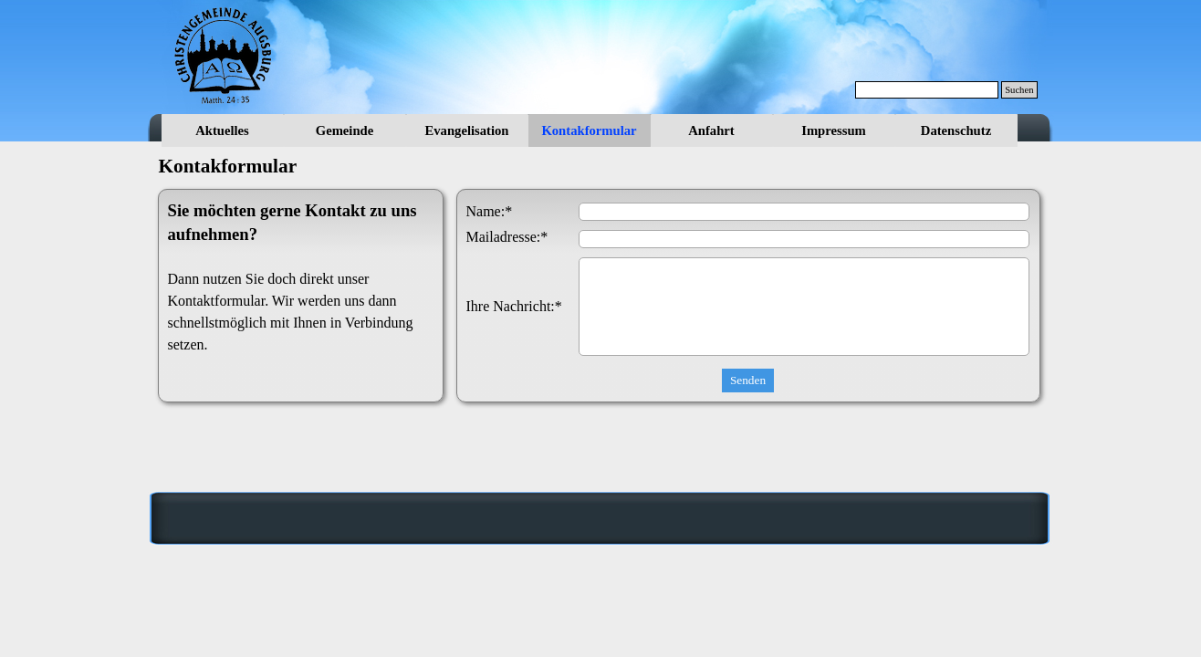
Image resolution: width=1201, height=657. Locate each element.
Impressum (833, 130)
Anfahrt (711, 130)
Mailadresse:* (507, 237)
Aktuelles (222, 130)
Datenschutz (956, 130)
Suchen (1019, 90)
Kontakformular (588, 130)
